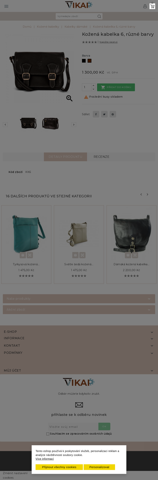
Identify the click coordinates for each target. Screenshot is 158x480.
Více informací (45, 458)
